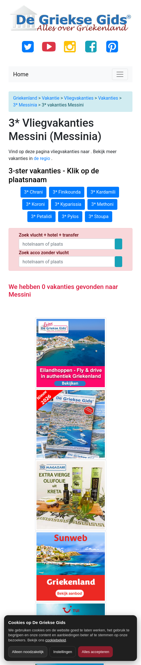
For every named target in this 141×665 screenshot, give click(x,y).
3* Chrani (33, 192)
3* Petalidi (41, 216)
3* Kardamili (103, 192)
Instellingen (62, 652)
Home (20, 74)
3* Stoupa (99, 216)
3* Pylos (70, 216)
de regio (42, 158)
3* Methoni (102, 204)
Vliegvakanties (78, 98)
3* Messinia (25, 105)
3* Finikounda (67, 192)
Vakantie (51, 98)
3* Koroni (35, 204)
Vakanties (108, 98)
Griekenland (25, 98)
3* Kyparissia (68, 204)
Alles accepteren (95, 652)
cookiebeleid (55, 640)
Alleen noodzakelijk (28, 652)
